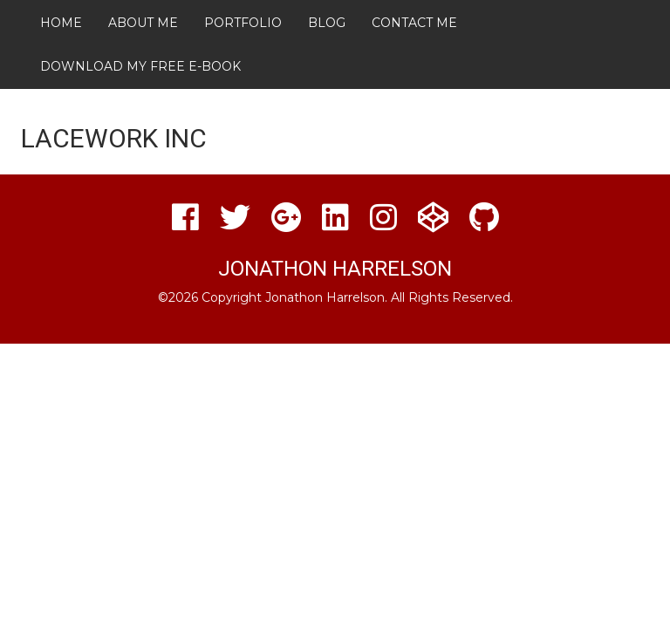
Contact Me (414, 23)
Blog (326, 23)
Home (61, 23)
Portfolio (243, 23)
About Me (143, 23)
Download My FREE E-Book (140, 66)
